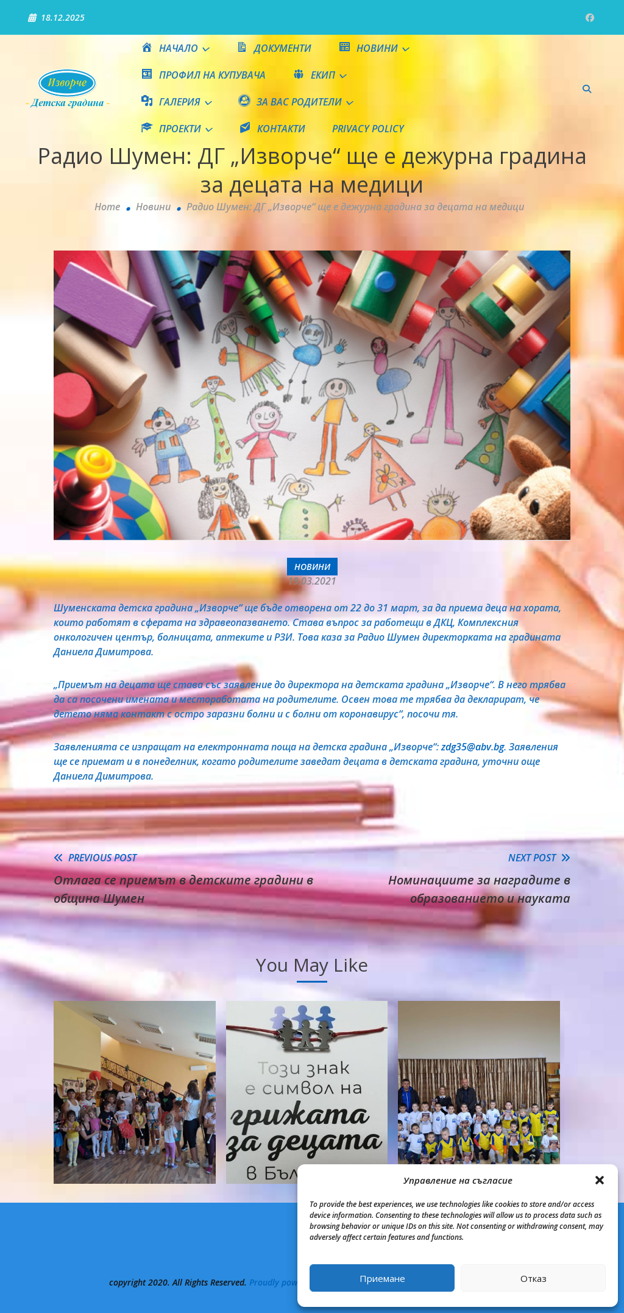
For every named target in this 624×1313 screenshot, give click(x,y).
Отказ (533, 1278)
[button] (600, 1180)
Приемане (382, 1278)
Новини (312, 566)
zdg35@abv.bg (472, 746)
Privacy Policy (368, 128)
